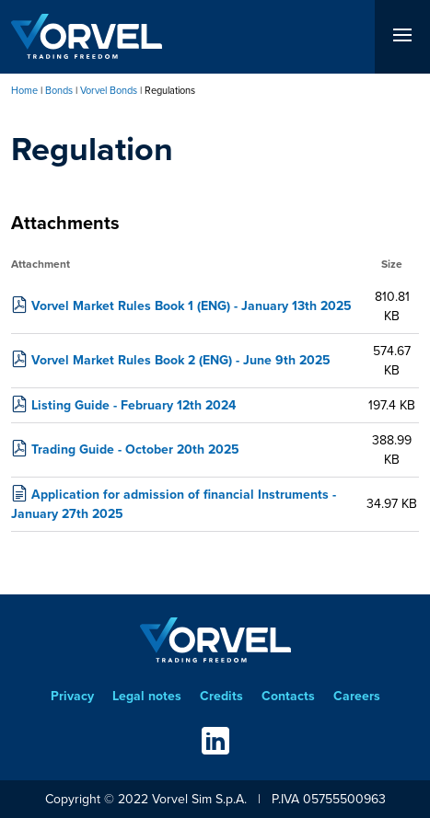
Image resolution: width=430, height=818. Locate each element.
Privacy (72, 696)
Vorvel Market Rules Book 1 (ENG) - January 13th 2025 (191, 306)
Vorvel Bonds (108, 90)
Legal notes (146, 696)
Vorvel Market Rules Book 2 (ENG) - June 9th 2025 (181, 360)
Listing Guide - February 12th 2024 (133, 405)
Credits (221, 696)
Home (24, 90)
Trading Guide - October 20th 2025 (135, 449)
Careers (356, 696)
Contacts (288, 696)
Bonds (59, 90)
